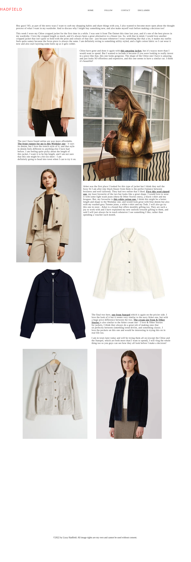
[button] (110, 10)
